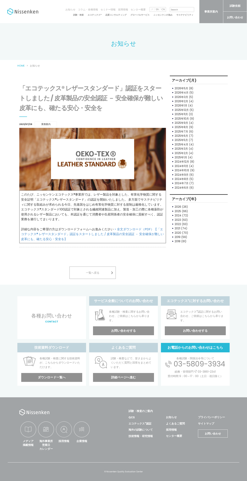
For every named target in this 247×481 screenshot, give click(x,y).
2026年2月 (181, 101)
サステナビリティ (184, 15)
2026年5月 (181, 88)
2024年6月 (182, 188)
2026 (178, 207)
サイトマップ (206, 423)
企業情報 (81, 441)
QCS (132, 417)
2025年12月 (182, 110)
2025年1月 (181, 157)
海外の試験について (141, 430)
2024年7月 (182, 183)
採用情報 (123, 9)
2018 (177, 241)
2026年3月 (181, 97)
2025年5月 (181, 140)
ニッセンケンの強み (163, 15)
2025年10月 (182, 119)
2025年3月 (181, 149)
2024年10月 (182, 170)
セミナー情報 (108, 9)
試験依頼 (235, 6)
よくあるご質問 (175, 423)
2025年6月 (181, 136)
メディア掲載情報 (28, 443)
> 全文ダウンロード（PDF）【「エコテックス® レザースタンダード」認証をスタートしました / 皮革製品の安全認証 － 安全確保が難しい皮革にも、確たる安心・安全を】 (92, 234)
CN (163, 9)
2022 (178, 224)
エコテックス (95, 15)
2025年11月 (181, 114)
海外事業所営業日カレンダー (46, 445)
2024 (178, 215)
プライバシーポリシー (211, 417)
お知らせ (70, 9)
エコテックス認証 (140, 423)
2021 (177, 228)
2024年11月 (181, 166)
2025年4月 (181, 144)
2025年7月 (181, 131)
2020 (178, 233)
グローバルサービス (140, 15)
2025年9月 (181, 123)
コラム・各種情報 (88, 9)
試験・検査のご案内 (141, 411)
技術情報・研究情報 (141, 436)
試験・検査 (78, 15)
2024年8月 (182, 179)
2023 (178, 220)
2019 (177, 237)
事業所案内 (211, 12)
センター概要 (138, 9)
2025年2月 (181, 153)
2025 (178, 211)
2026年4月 (182, 93)
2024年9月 (182, 175)
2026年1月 (181, 105)
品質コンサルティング (116, 15)
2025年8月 (181, 127)
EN (157, 9)
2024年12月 (182, 162)
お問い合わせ (235, 17)
